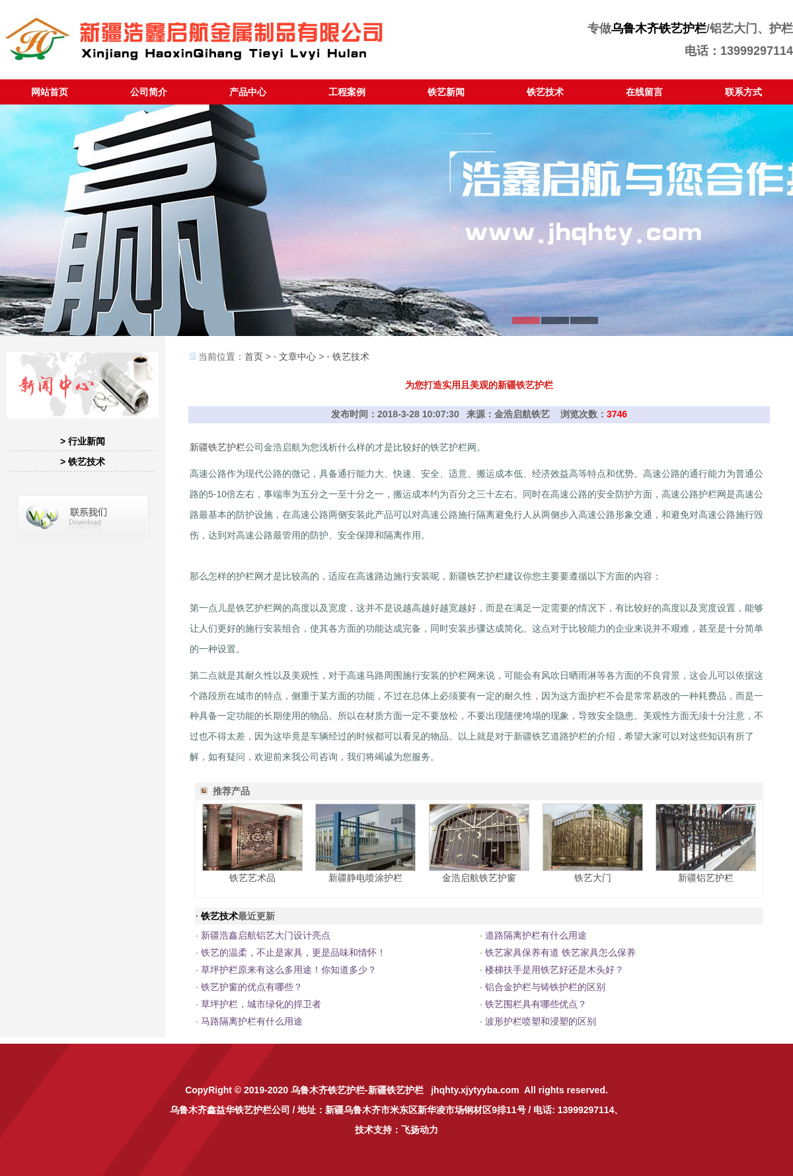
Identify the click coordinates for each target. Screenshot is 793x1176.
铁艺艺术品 (252, 877)
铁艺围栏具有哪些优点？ (536, 1004)
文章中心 (297, 356)
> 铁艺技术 (82, 461)
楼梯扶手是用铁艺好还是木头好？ (554, 969)
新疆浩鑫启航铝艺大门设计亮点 (265, 935)
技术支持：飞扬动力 (396, 1129)
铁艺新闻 (446, 92)
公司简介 (148, 92)
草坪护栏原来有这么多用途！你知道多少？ (289, 969)
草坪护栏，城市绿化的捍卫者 (261, 1004)
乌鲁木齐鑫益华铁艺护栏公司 (230, 1110)
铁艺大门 (592, 877)
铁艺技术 (545, 92)
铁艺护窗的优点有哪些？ (252, 987)
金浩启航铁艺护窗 (479, 877)
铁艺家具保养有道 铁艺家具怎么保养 (560, 952)
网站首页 (49, 92)
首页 (254, 356)
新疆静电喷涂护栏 (365, 877)
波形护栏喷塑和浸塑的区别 (540, 1021)
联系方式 (743, 92)
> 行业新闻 (82, 441)
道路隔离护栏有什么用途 (536, 935)
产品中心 (247, 92)
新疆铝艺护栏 (706, 877)
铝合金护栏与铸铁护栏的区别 (545, 987)
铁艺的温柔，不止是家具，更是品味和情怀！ (293, 952)
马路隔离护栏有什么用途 (252, 1021)
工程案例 (346, 92)
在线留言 (644, 92)
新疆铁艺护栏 (217, 447)
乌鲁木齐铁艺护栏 (658, 28)
